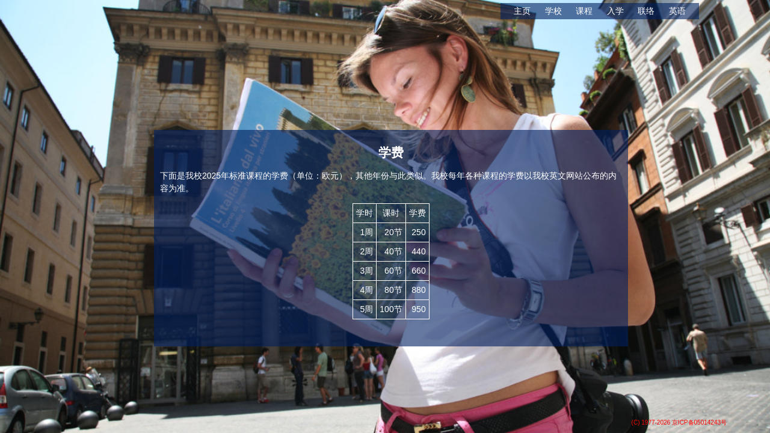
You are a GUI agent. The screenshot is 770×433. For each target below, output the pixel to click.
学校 (553, 11)
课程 (584, 11)
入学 (615, 11)
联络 (646, 11)
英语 (677, 11)
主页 (522, 11)
